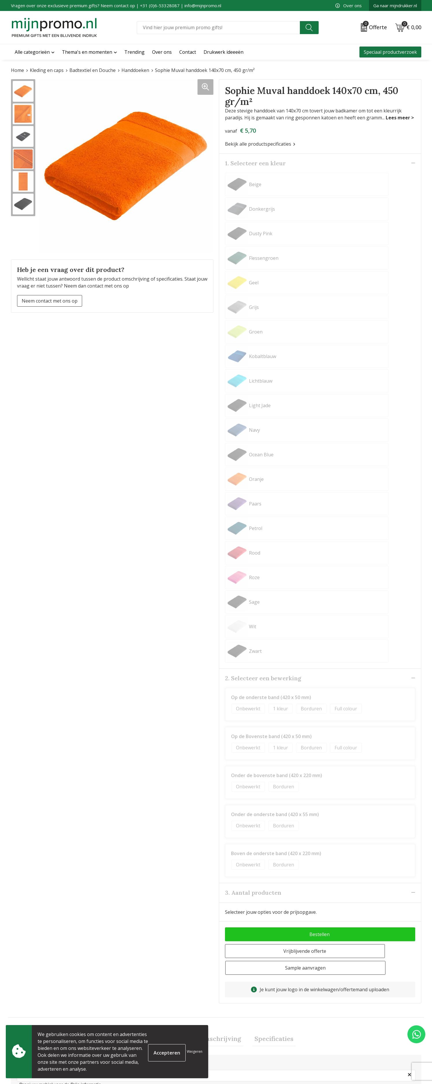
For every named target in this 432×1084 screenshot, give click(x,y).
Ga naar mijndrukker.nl (395, 5)
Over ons (348, 5)
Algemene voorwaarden (348, 1012)
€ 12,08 (341, 946)
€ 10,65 (33, 946)
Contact (227, 1012)
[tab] (166, 703)
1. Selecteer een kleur (255, 162)
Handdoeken (135, 70)
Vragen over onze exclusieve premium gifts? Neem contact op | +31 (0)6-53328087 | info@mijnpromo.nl (116, 5)
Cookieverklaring (341, 1022)
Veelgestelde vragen (137, 1022)
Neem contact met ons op (49, 300)
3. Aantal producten (253, 573)
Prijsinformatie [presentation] (166, 703)
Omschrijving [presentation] (220, 703)
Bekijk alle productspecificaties (260, 143)
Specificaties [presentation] (269, 703)
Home (17, 70)
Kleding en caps (47, 70)
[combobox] (218, 27)
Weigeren (194, 1051)
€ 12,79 (135, 955)
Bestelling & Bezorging (244, 1022)
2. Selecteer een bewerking (263, 358)
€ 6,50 (237, 946)
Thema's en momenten (87, 52)
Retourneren (233, 1040)
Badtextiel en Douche (92, 70)
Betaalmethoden (237, 1031)
